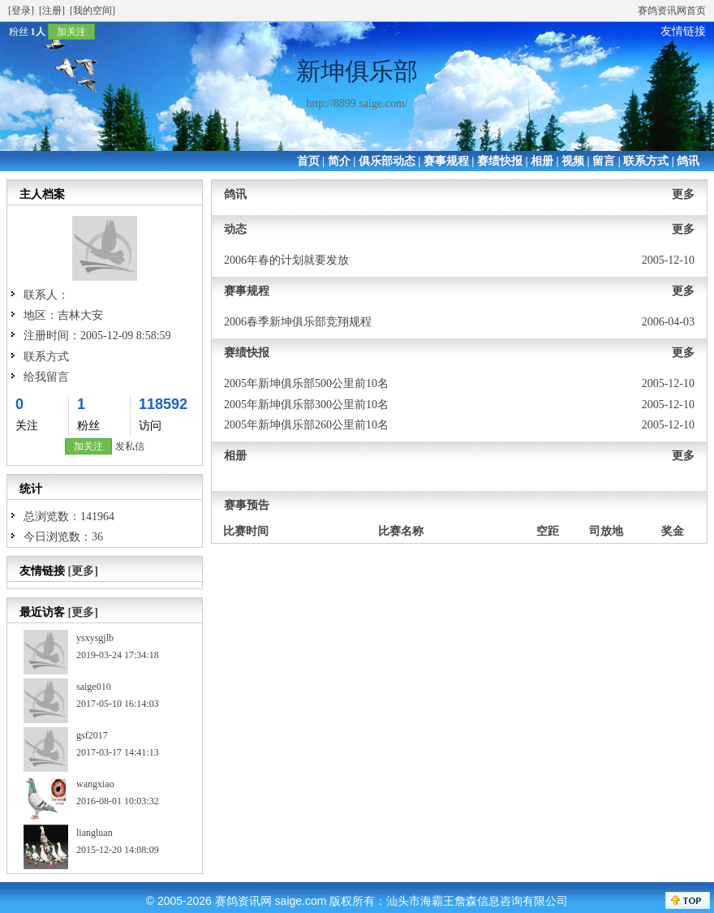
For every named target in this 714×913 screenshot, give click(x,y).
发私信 (129, 446)
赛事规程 (446, 161)
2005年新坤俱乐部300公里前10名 (306, 404)
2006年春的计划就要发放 (286, 260)
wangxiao (95, 784)
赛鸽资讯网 (243, 900)
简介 (339, 161)
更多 (683, 194)
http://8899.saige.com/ (356, 103)
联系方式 (646, 161)
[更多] (83, 571)
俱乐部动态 (387, 161)
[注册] (52, 10)
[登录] (21, 10)
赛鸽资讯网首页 (672, 10)
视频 (572, 161)
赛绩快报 (500, 161)
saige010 (93, 686)
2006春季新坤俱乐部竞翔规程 (298, 322)
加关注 (71, 31)
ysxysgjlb (95, 638)
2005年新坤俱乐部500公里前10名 (306, 383)
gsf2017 (92, 735)
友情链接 (683, 31)
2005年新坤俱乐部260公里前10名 (306, 425)
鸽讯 (688, 161)
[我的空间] (92, 10)
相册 (542, 161)
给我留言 (46, 377)
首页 (308, 161)
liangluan (94, 832)
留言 (603, 161)
